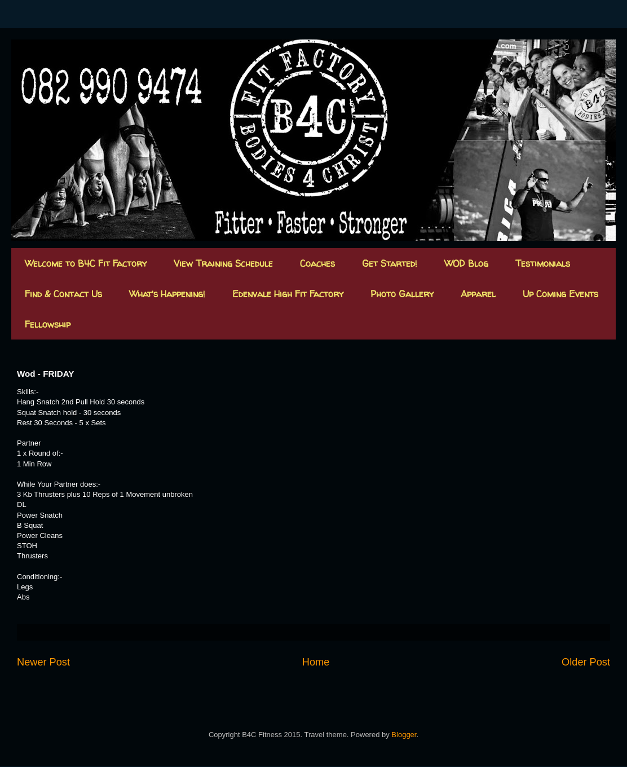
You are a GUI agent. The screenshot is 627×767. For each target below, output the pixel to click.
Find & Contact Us (63, 294)
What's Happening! (167, 294)
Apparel (478, 294)
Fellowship (47, 324)
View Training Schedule (223, 263)
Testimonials (542, 263)
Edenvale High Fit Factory (287, 294)
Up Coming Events (560, 294)
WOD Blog (466, 263)
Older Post (586, 662)
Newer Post (43, 662)
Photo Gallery (402, 294)
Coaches (317, 263)
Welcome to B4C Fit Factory (86, 263)
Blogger (403, 734)
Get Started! (389, 263)
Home (316, 662)
